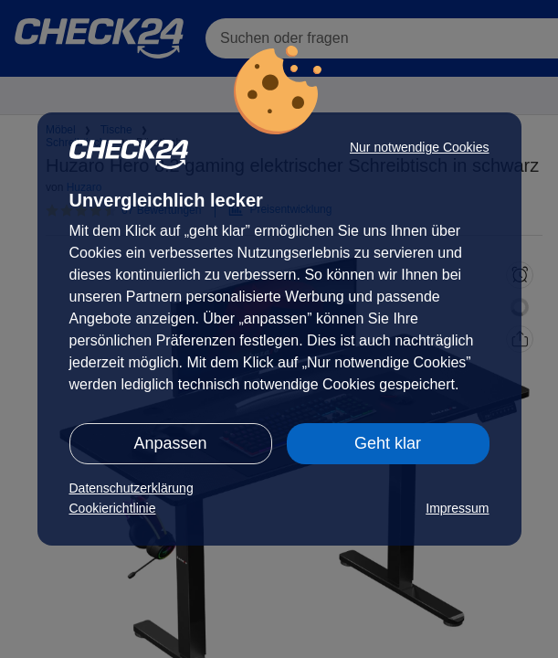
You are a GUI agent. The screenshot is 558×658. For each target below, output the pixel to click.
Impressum (457, 508)
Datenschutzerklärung (131, 488)
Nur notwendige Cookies (420, 147)
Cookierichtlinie (112, 508)
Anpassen (169, 443)
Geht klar (387, 443)
